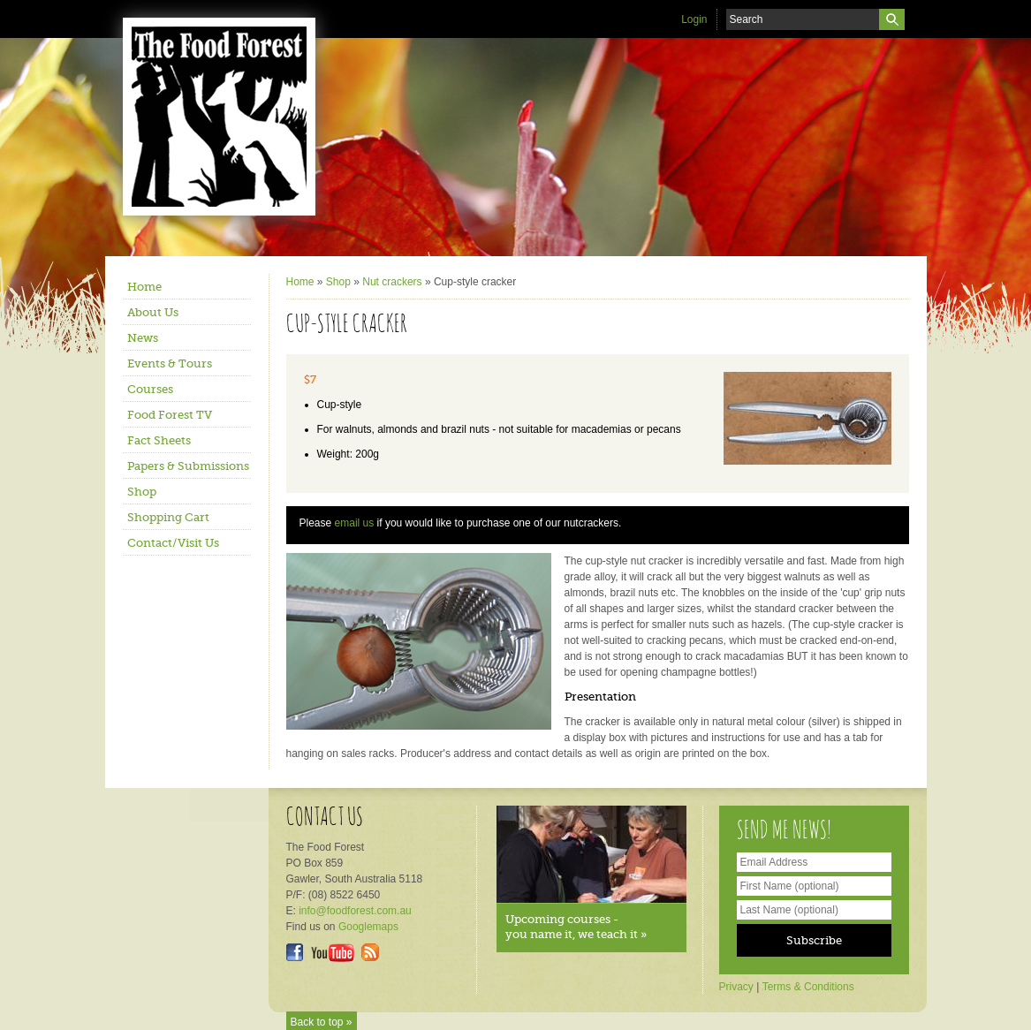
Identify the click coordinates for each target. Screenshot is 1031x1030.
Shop (141, 491)
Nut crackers (391, 282)
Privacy (736, 987)
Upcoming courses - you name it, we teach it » (576, 927)
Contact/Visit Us (173, 542)
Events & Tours (169, 363)
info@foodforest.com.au (355, 911)
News (142, 338)
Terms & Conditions (808, 987)
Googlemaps (368, 926)
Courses (150, 389)
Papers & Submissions (188, 466)
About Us (152, 312)
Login (694, 19)
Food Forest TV (169, 414)
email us (355, 523)
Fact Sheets (159, 440)
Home (144, 286)
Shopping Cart (168, 517)
